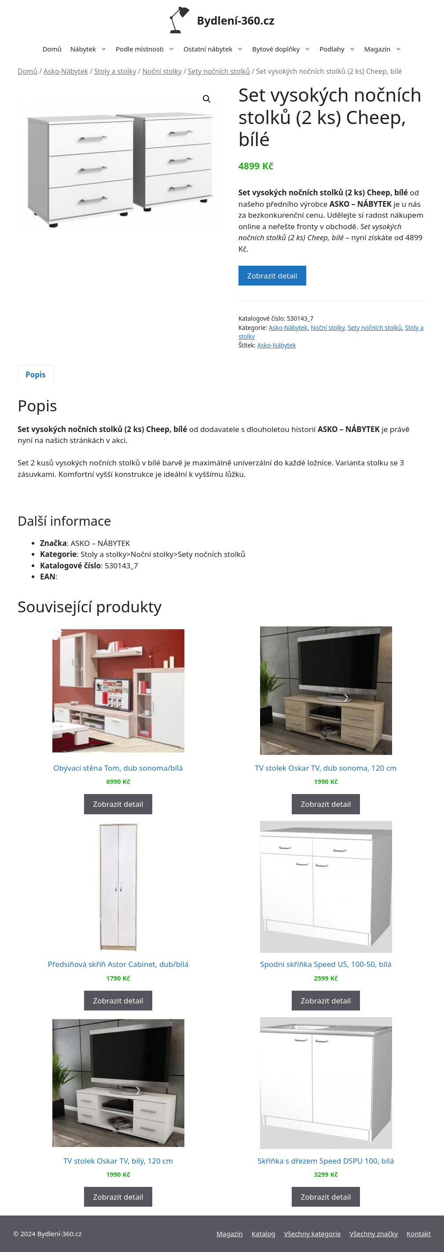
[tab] (36, 374)
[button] (207, 99)
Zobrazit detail (272, 276)
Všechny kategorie (312, 1233)
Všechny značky (374, 1233)
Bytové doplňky (283, 49)
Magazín (385, 49)
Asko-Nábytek (66, 71)
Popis (36, 375)
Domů (51, 48)
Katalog (263, 1233)
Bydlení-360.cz (236, 20)
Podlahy (339, 49)
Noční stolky (162, 71)
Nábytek (90, 49)
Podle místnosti (147, 49)
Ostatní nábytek (215, 49)
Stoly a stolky (115, 71)
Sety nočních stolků (219, 71)
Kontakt (419, 1233)
